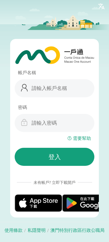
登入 (54, 156)
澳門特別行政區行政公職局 (77, 230)
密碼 (22, 107)
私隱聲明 (37, 230)
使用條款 (14, 230)
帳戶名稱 (27, 72)
